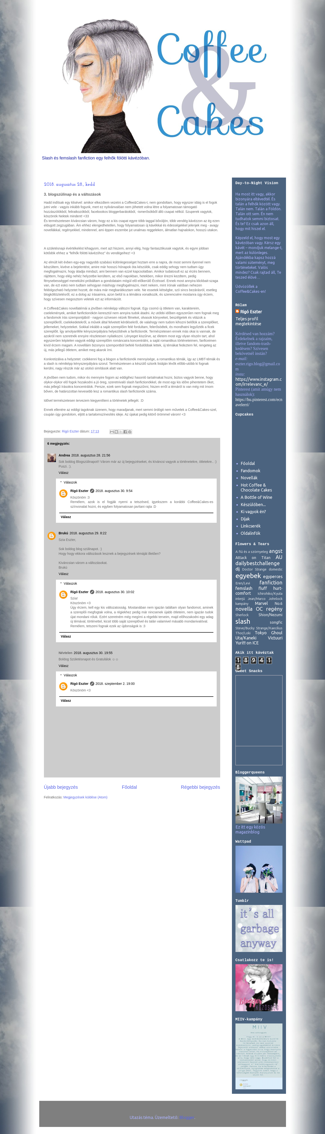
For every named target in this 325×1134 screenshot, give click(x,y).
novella (244, 609)
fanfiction (270, 582)
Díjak (245, 518)
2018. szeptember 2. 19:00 (115, 684)
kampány (241, 604)
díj (237, 569)
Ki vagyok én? (253, 511)
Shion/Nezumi (270, 615)
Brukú (63, 533)
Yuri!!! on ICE (247, 642)
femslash (243, 588)
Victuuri (275, 637)
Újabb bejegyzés (61, 787)
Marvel (261, 603)
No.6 (278, 603)
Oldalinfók (250, 533)
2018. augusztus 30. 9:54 (114, 491)
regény (274, 609)
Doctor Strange (254, 569)
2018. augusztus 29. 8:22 (88, 533)
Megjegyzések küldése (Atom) (85, 797)
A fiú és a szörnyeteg (251, 552)
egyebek (248, 575)
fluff (262, 588)
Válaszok (70, 482)
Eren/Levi (242, 583)
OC (259, 609)
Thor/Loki (243, 633)
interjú (240, 599)
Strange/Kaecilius (269, 628)
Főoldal (129, 787)
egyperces (272, 576)
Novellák (249, 477)
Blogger (186, 1117)
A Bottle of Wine (256, 497)
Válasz (64, 473)
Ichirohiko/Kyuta (270, 593)
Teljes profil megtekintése (248, 321)
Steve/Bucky (245, 628)
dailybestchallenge (257, 563)
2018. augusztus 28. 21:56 (90, 455)
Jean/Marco (257, 599)
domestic (275, 569)
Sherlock (242, 615)
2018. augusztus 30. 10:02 (115, 592)
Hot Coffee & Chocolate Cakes (256, 487)
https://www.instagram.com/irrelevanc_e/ (258, 381)
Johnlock (275, 599)
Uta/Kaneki (245, 637)
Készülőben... (253, 504)
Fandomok (250, 470)
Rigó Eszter (79, 491)
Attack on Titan (252, 557)
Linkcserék (251, 525)
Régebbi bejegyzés (200, 787)
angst (275, 551)
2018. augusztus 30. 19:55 (93, 653)
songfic (276, 622)
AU (279, 557)
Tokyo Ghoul (268, 632)
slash (242, 621)
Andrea (64, 455)
